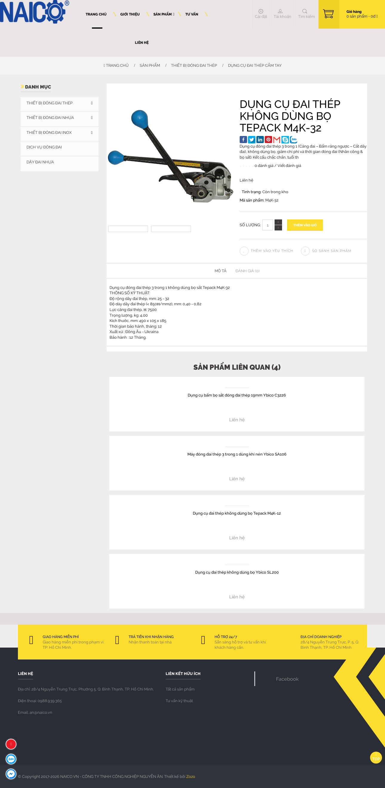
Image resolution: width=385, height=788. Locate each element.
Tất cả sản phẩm (180, 689)
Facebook (287, 678)
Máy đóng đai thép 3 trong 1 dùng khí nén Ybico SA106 (237, 454)
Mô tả (221, 270)
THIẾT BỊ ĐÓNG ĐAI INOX (49, 132)
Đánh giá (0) (247, 270)
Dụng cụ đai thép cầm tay (254, 65)
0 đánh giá (264, 165)
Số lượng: (250, 224)
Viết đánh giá (289, 165)
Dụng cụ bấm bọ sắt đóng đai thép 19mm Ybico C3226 (237, 395)
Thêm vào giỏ (305, 225)
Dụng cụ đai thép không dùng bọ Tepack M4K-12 (237, 513)
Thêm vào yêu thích (266, 251)
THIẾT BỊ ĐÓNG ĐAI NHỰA (50, 117)
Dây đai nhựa (40, 162)
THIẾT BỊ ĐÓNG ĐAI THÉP (194, 65)
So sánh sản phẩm (326, 251)
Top (376, 756)
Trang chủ (116, 65)
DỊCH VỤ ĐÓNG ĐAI (44, 147)
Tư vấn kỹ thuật (179, 700)
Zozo (190, 776)
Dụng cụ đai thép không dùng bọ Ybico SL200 (237, 572)
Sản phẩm (150, 65)
